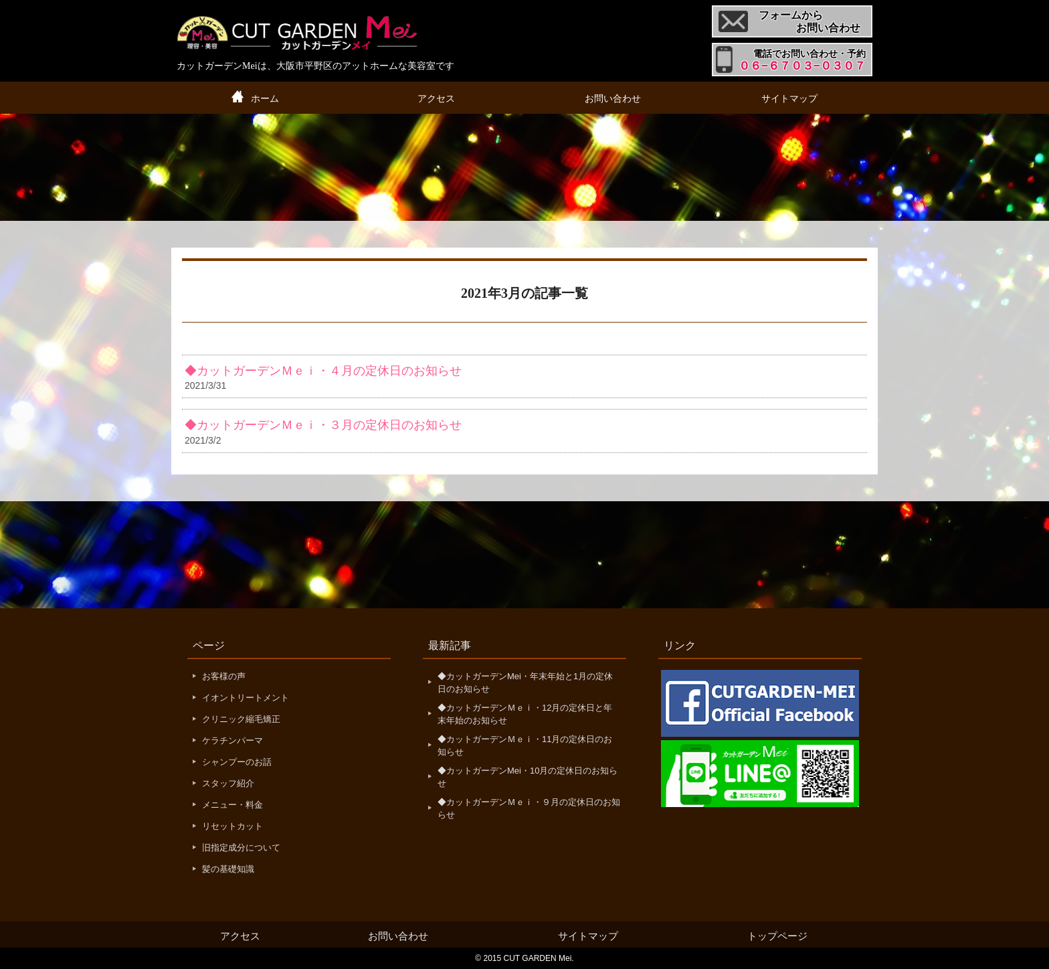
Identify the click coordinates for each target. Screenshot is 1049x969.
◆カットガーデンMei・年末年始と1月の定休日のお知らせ (525, 683)
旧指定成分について (241, 848)
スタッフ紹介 (228, 783)
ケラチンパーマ (232, 740)
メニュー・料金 (232, 805)
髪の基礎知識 (228, 869)
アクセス (436, 98)
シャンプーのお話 (237, 762)
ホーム (265, 98)
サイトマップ (789, 98)
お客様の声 (224, 676)
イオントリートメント (245, 698)
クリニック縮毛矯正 (241, 719)
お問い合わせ (613, 98)
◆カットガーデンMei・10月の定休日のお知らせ (527, 777)
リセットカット (232, 826)
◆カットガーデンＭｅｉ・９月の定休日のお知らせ (529, 808)
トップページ (777, 936)
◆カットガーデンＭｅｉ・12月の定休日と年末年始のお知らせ (525, 714)
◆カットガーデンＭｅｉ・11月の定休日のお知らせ (525, 746)
